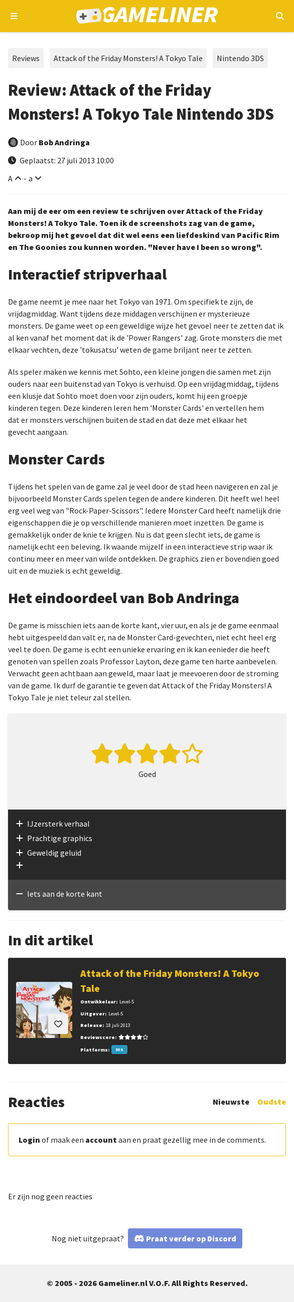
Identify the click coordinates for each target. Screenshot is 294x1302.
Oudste (271, 1102)
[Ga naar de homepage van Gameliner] (147, 16)
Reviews (26, 58)
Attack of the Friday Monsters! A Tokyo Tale (128, 58)
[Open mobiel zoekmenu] (279, 16)
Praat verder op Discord (191, 1238)
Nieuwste (231, 1102)
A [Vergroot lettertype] (10, 178)
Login (29, 1140)
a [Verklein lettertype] (31, 178)
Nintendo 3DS (240, 58)
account (101, 1140)
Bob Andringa (64, 142)
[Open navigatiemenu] (14, 16)
